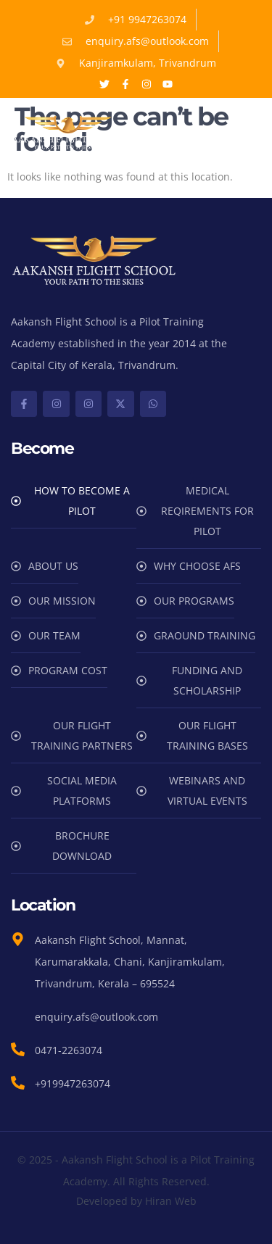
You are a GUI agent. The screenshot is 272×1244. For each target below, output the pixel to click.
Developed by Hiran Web (136, 1201)
